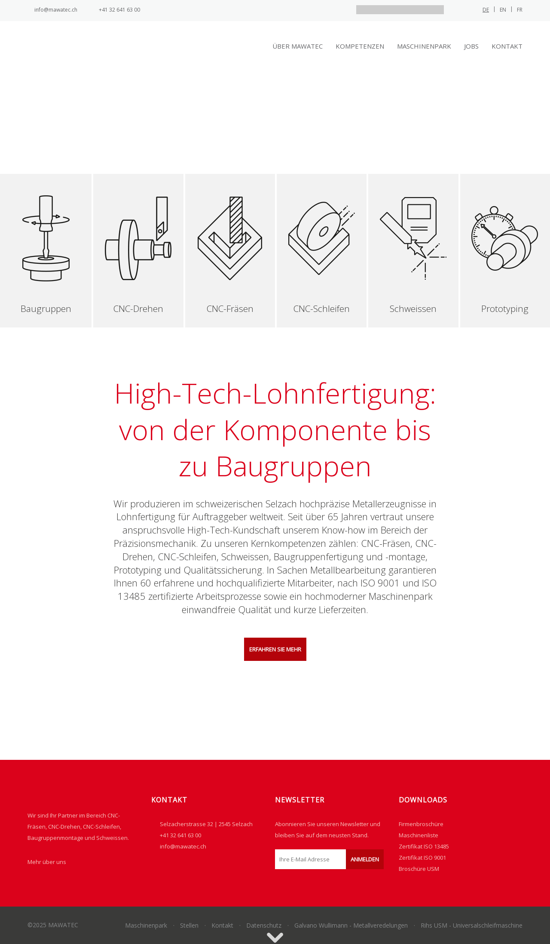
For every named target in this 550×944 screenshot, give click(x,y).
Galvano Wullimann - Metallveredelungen (351, 925)
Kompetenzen (360, 46)
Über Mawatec (297, 46)
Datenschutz (263, 925)
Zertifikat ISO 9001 (422, 857)
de (486, 9)
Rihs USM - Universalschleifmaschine (471, 925)
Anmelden (365, 859)
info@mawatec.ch (55, 9)
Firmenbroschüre (421, 824)
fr (519, 9)
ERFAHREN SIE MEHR (275, 649)
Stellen (189, 925)
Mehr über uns (47, 862)
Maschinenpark (424, 46)
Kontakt (507, 46)
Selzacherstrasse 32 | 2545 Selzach (206, 824)
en (503, 9)
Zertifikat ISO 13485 (424, 846)
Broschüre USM (419, 869)
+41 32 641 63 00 (119, 9)
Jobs (471, 46)
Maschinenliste (418, 835)
